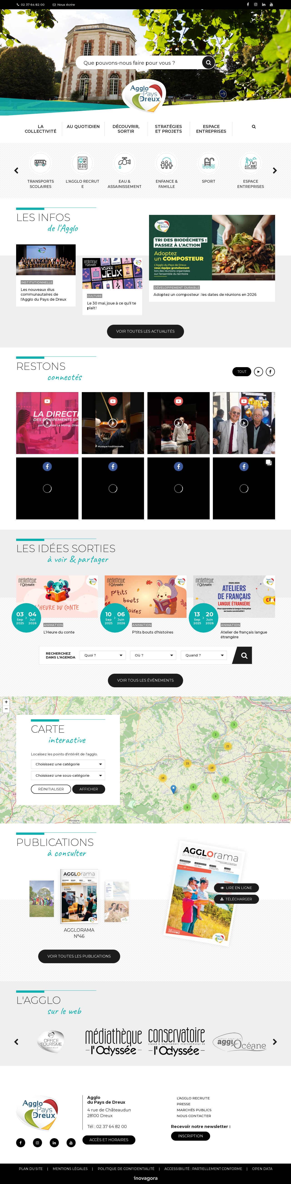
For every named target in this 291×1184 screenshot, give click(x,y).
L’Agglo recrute (193, 1098)
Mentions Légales (70, 1169)
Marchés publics (194, 1110)
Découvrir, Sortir (125, 129)
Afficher (89, 789)
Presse (183, 1104)
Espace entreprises (211, 129)
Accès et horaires (109, 1140)
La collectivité (40, 129)
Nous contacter (194, 1116)
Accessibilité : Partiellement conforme (203, 1169)
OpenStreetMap (284, 822)
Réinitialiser (51, 789)
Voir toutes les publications (79, 956)
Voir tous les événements (145, 680)
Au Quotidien (83, 126)
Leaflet (271, 822)
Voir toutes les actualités (145, 331)
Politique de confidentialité (126, 1169)
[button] (234, 724)
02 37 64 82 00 (111, 1126)
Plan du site (31, 1169)
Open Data (262, 1169)
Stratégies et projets (168, 129)
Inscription (190, 1136)
